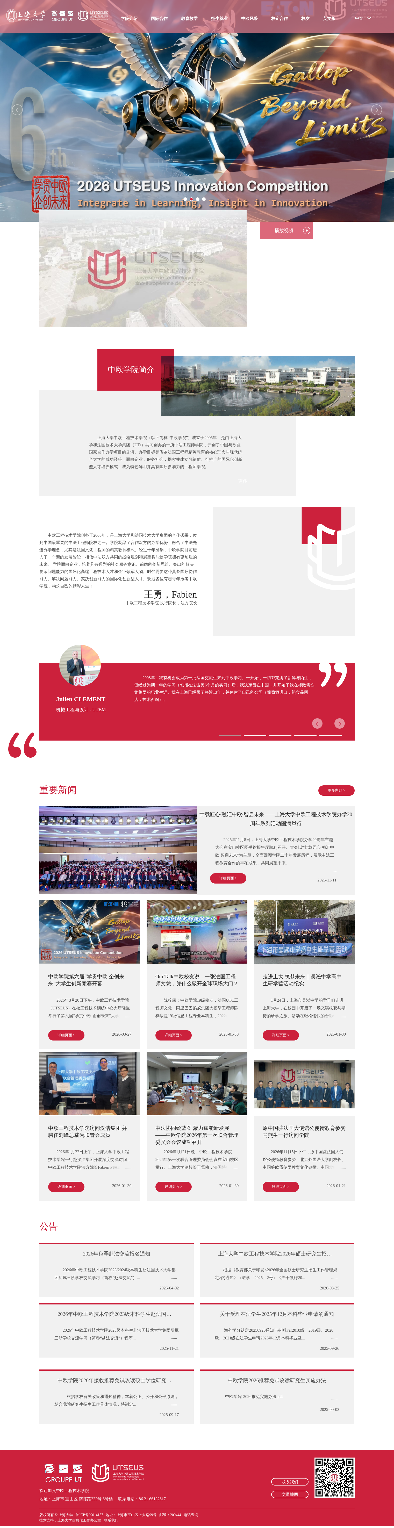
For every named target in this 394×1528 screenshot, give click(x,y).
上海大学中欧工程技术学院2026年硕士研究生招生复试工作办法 (290, 1254)
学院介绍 (129, 18)
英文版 (329, 18)
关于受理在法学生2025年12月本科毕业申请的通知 (277, 1314)
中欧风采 (249, 18)
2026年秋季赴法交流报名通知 (116, 1254)
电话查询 (191, 1515)
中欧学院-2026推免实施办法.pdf (253, 1396)
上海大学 (65, 1515)
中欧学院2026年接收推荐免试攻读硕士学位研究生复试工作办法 (130, 1380)
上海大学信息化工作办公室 (81, 1520)
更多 (242, 481)
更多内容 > (336, 790)
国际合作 (159, 18)
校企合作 (279, 18)
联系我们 (290, 1482)
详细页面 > (228, 878)
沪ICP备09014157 (90, 1515)
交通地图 (290, 1494)
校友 (305, 18)
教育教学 (189, 18)
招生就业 (219, 18)
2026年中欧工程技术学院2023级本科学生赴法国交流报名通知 (127, 1314)
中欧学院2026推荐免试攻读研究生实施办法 (277, 1380)
